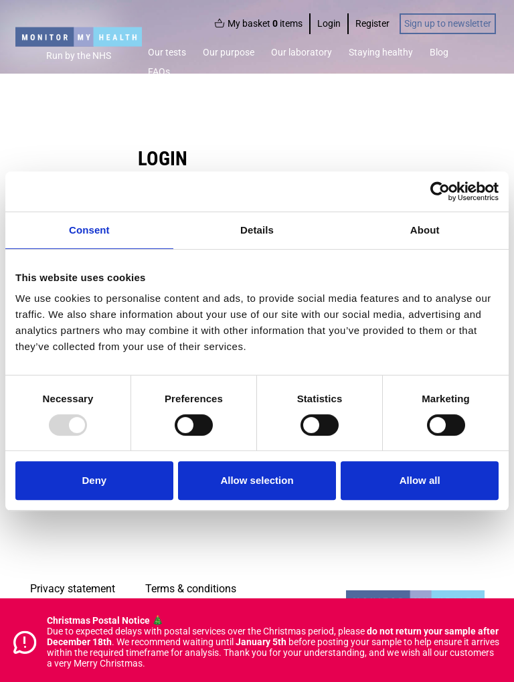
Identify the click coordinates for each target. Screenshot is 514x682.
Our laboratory (301, 52)
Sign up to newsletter (447, 23)
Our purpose (228, 52)
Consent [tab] (89, 230)
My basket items (258, 23)
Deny (94, 480)
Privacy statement (72, 588)
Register (372, 23)
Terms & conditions (190, 588)
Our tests (167, 52)
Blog (439, 52)
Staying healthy (381, 52)
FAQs (159, 71)
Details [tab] (257, 230)
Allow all (420, 480)
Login (329, 23)
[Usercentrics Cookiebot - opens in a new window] (440, 191)
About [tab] (425, 230)
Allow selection (256, 480)
